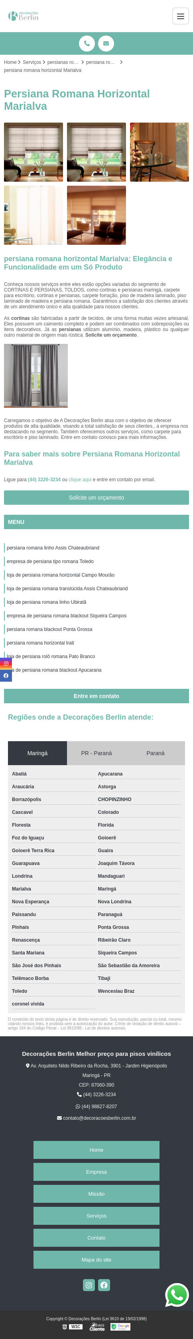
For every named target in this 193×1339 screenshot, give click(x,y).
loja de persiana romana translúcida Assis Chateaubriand (67, 588)
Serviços (96, 1216)
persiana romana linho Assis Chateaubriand (53, 548)
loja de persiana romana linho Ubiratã (46, 602)
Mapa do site (96, 1260)
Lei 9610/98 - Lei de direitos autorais (93, 1028)
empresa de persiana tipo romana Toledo (50, 561)
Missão (96, 1194)
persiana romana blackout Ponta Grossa (50, 629)
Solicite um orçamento (96, 497)
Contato (96, 1238)
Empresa (96, 1172)
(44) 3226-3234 (45, 479)
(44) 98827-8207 (96, 1106)
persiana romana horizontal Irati (40, 643)
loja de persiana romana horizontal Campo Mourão (60, 575)
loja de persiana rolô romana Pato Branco (51, 656)
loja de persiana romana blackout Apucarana (54, 670)
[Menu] (180, 16)
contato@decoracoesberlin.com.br (96, 1118)
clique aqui (80, 479)
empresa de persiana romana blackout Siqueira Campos (66, 616)
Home (97, 1150)
